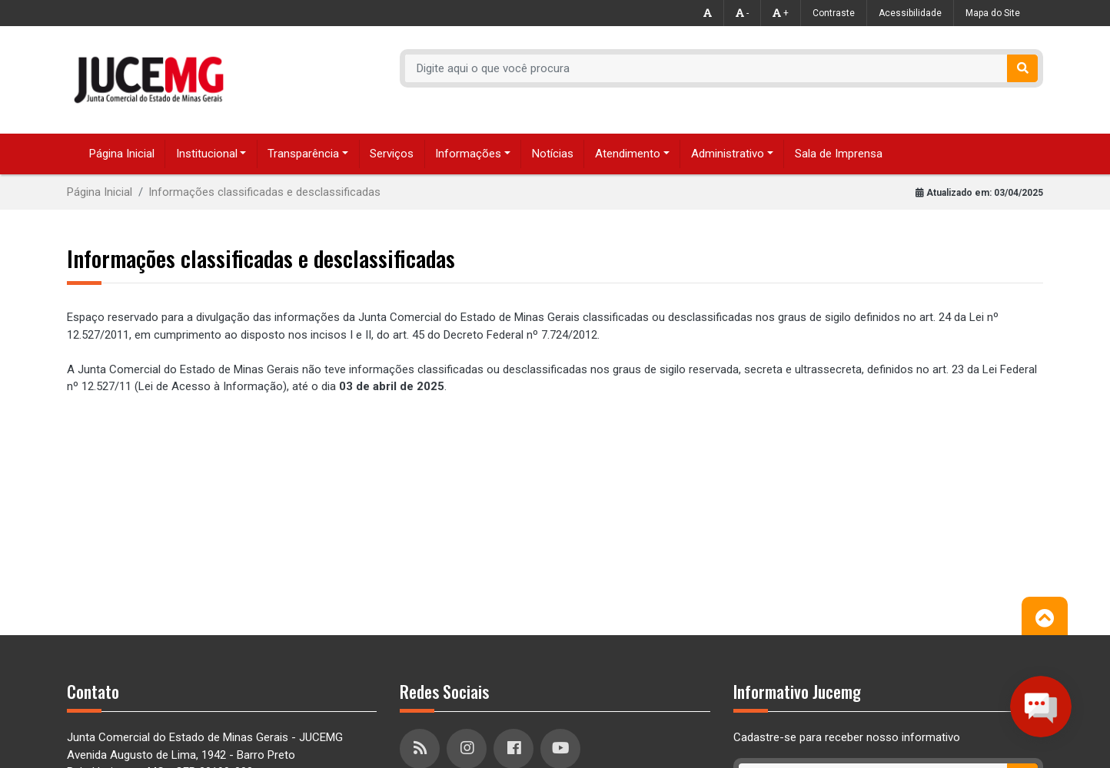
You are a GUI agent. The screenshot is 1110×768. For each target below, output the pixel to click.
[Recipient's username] (706, 68)
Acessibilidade (910, 13)
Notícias (552, 154)
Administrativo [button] (727, 154)
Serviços (392, 154)
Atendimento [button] (627, 154)
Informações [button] (468, 154)
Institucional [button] (207, 154)
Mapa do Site (992, 13)
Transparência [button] (303, 154)
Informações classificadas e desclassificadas (264, 192)
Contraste (834, 13)
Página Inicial (122, 154)
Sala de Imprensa (838, 154)
